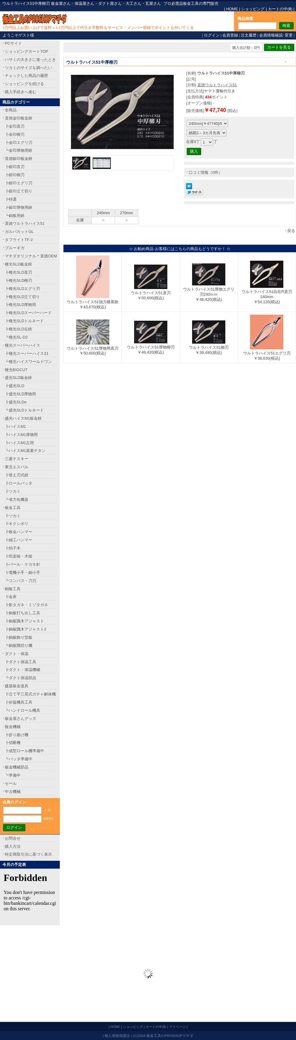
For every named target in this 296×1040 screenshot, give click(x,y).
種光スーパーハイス (22, 345)
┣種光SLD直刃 (18, 272)
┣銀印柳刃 (14, 175)
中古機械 (13, 791)
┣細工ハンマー (18, 540)
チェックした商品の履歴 (26, 75)
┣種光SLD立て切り (22, 296)
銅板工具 (13, 589)
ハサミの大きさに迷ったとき (30, 59)
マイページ (177, 1027)
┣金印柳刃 (14, 134)
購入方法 (13, 846)
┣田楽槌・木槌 (18, 556)
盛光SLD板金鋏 (18, 377)
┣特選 (11, 199)
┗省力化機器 (16, 499)
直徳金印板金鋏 (18, 118)
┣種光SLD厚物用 (20, 304)
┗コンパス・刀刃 (20, 580)
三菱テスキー (16, 458)
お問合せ (13, 838)
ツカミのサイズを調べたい (28, 67)
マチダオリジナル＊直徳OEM (31, 256)
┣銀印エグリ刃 (18, 183)
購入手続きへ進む (20, 92)
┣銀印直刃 (14, 166)
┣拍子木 (13, 548)
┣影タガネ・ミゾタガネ (26, 605)
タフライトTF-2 (19, 239)
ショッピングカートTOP (26, 51)
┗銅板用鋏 (14, 215)
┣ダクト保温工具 (20, 662)
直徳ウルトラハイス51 (217, 85)
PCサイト (13, 43)
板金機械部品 (16, 767)
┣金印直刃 (14, 126)
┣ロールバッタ (18, 483)
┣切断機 (13, 742)
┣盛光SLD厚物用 (20, 394)
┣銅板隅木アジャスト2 (25, 629)
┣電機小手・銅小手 (22, 572)
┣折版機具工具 (18, 702)
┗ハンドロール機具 (22, 710)
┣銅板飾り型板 (18, 637)
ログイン (212, 35)
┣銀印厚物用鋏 (18, 207)
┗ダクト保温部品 (20, 678)
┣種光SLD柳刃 (18, 280)
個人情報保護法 (117, 1036)
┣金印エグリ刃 (18, 142)
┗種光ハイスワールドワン (28, 361)
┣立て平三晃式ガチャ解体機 (30, 694)
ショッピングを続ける (24, 83)
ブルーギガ (14, 248)
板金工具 (13, 507)
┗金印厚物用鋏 (18, 150)
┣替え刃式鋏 (16, 475)
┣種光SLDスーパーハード (28, 312)
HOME (232, 9)
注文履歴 (248, 35)
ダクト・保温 (16, 653)
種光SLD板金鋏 (18, 264)
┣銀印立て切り (18, 191)
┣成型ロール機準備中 (24, 751)
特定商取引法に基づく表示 (28, 854)
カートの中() (280, 9)
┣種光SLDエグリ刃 (22, 288)
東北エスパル (16, 467)
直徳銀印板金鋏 (18, 158)
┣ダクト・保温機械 (22, 669)
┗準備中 (13, 775)
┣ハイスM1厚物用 (21, 434)
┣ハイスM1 (15, 426)
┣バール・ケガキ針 (22, 564)
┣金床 (11, 596)
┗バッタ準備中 (18, 759)
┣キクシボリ (16, 523)
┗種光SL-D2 (16, 337)
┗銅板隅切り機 (18, 645)
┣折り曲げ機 (16, 735)
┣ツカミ (13, 491)
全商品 (11, 110)
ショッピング (253, 9)
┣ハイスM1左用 (19, 442)
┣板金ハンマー (18, 532)
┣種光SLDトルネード (24, 321)
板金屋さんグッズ (20, 718)
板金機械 (13, 726)
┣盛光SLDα (16, 402)
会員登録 (230, 35)
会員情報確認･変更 (276, 35)
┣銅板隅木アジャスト (24, 621)
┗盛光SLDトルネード (24, 410)
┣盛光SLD (14, 385)
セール (11, 783)
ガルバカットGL (19, 231)
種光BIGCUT (16, 369)
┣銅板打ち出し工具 (22, 613)
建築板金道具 (16, 686)
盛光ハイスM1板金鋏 (23, 418)
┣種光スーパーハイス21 (26, 353)
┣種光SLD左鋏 (18, 329)
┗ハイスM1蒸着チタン (25, 450)
